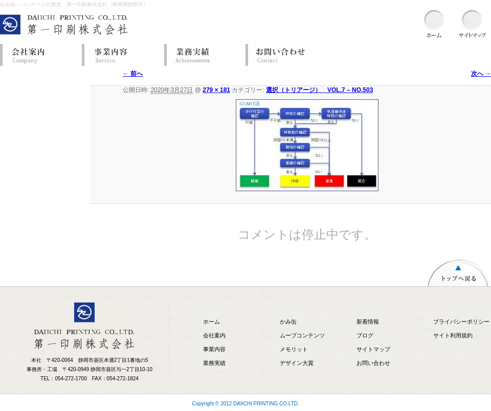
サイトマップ (373, 349)
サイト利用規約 (453, 335)
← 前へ (133, 73)
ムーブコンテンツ (302, 335)
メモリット (294, 349)
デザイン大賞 (297, 363)
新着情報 (367, 321)
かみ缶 (288, 321)
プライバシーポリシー (461, 321)
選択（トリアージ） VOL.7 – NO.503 (319, 90)
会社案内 (38, 55)
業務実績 (202, 55)
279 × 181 (216, 90)
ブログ (364, 335)
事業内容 (120, 55)
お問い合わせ (284, 55)
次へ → (481, 73)
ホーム (211, 321)
